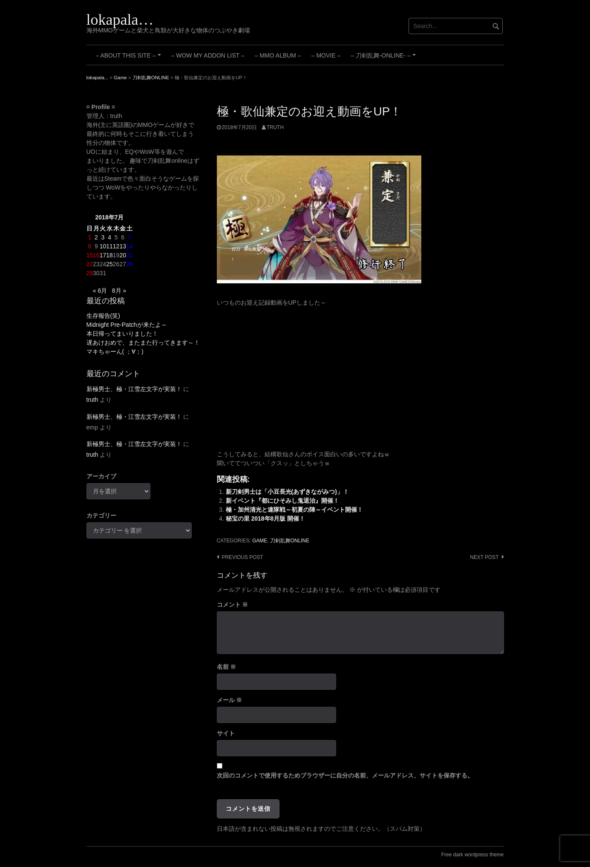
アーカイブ (101, 476)
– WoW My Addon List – (208, 55)
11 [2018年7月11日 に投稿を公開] (109, 246)
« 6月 (100, 290)
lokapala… (120, 19)
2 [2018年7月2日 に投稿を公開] (96, 237)
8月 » (119, 290)
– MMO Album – (278, 55)
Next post (484, 557)
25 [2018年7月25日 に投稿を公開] (109, 264)
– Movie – (325, 55)
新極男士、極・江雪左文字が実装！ (134, 389)
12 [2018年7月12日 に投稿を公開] (116, 246)
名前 (226, 666)
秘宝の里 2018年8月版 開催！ (265, 518)
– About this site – (130, 58)
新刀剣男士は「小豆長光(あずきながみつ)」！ (287, 491)
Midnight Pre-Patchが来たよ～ (126, 324)
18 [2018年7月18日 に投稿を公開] (109, 255)
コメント (232, 604)
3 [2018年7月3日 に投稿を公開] (103, 237)
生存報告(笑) (103, 315)
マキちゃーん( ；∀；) (115, 351)
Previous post (242, 557)
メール (229, 700)
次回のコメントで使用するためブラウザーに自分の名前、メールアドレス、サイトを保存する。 (345, 775)
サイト (226, 733)
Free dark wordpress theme (472, 855)
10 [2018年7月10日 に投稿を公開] (103, 246)
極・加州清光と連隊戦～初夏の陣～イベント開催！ (294, 509)
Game (259, 541)
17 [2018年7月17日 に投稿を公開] (103, 255)
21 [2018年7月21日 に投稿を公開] (129, 255)
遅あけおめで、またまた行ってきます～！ (143, 342)
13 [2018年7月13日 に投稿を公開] (122, 246)
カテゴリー (101, 515)
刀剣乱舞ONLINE (289, 541)
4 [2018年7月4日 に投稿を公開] (109, 237)
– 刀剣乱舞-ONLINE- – (384, 58)
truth (275, 127)
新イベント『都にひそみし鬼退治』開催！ (282, 500)
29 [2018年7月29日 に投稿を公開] (89, 273)
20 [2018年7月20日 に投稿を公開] (122, 255)
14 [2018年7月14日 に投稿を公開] (129, 246)
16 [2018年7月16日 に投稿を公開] (96, 255)
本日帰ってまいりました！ (122, 333)
